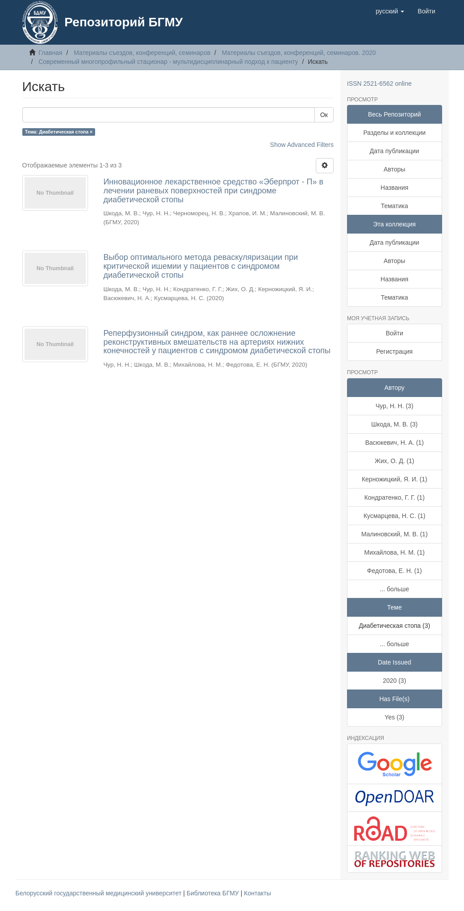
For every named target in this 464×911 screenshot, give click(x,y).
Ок (324, 114)
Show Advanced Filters (302, 144)
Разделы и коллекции (394, 132)
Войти (394, 333)
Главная (50, 52)
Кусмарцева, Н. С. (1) (395, 515)
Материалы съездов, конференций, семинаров (142, 52)
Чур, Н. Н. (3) (395, 406)
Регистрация (394, 351)
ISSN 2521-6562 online (379, 83)
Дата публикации (394, 151)
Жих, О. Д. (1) (394, 460)
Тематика (394, 205)
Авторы (394, 169)
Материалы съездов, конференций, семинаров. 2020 (299, 52)
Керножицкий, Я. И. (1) (394, 479)
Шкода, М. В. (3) (394, 424)
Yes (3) (394, 717)
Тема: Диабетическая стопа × (58, 131)
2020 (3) (394, 680)
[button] (390, 11)
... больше (394, 589)
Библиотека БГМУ (214, 893)
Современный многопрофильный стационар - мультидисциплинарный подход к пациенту (168, 61)
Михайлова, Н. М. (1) (394, 552)
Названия (394, 187)
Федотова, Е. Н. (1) (394, 570)
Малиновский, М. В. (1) (394, 534)
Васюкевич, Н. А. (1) (394, 442)
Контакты (257, 893)
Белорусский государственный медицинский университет (100, 893)
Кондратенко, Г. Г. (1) (394, 497)
